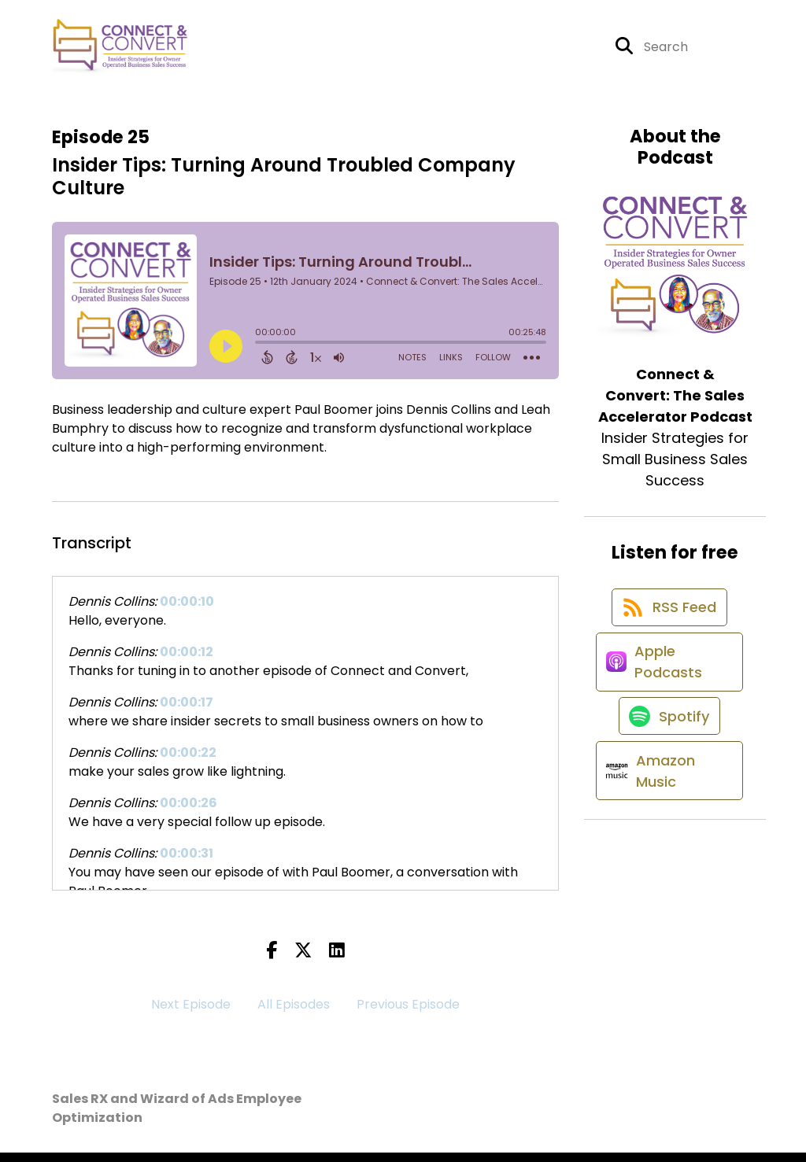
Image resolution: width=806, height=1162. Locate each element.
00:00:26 (188, 812)
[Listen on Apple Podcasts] (667, 694)
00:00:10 (187, 611)
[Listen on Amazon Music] (667, 827)
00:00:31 (186, 863)
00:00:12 (186, 661)
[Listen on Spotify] (667, 760)
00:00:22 (188, 762)
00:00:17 (186, 712)
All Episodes (293, 1014)
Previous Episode (408, 1014)
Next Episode (191, 1014)
